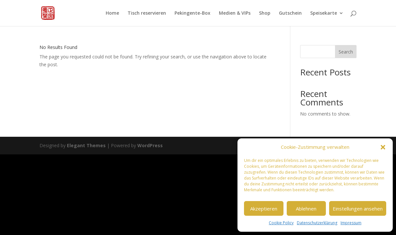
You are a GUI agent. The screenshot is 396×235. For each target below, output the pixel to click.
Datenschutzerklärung (317, 223)
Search (346, 52)
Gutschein (290, 13)
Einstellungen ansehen (358, 208)
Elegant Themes (86, 145)
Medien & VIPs (235, 13)
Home (112, 13)
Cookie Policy (281, 223)
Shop (264, 13)
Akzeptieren (263, 208)
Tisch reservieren (147, 13)
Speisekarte (323, 13)
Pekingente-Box (192, 13)
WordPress (150, 145)
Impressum (351, 223)
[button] (383, 147)
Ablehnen (306, 208)
